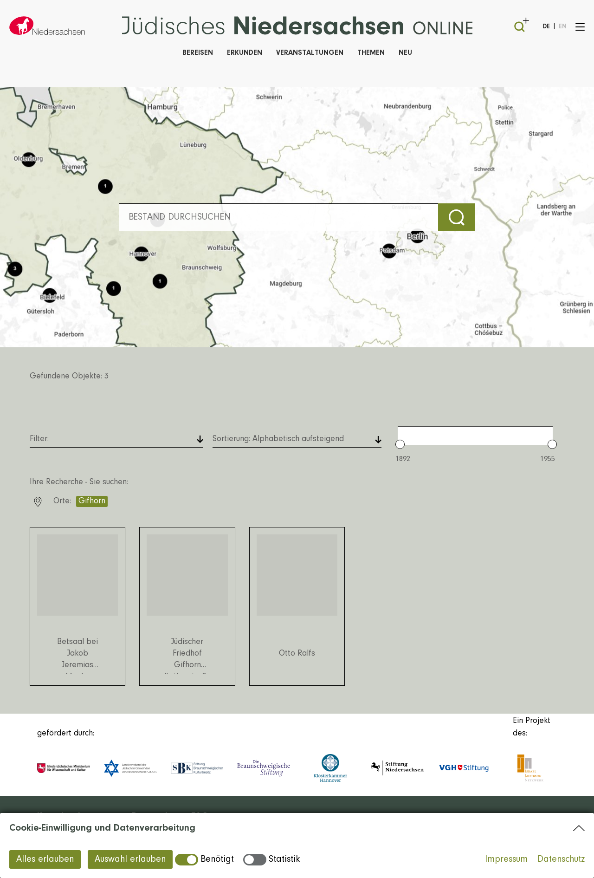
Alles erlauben (45, 859)
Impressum (506, 859)
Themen (371, 53)
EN (563, 27)
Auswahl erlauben (130, 859)
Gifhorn (91, 501)
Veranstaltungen (309, 53)
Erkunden (244, 53)
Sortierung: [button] (278, 439)
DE (546, 27)
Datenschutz (561, 859)
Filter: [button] (39, 439)
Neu (405, 53)
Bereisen (197, 53)
